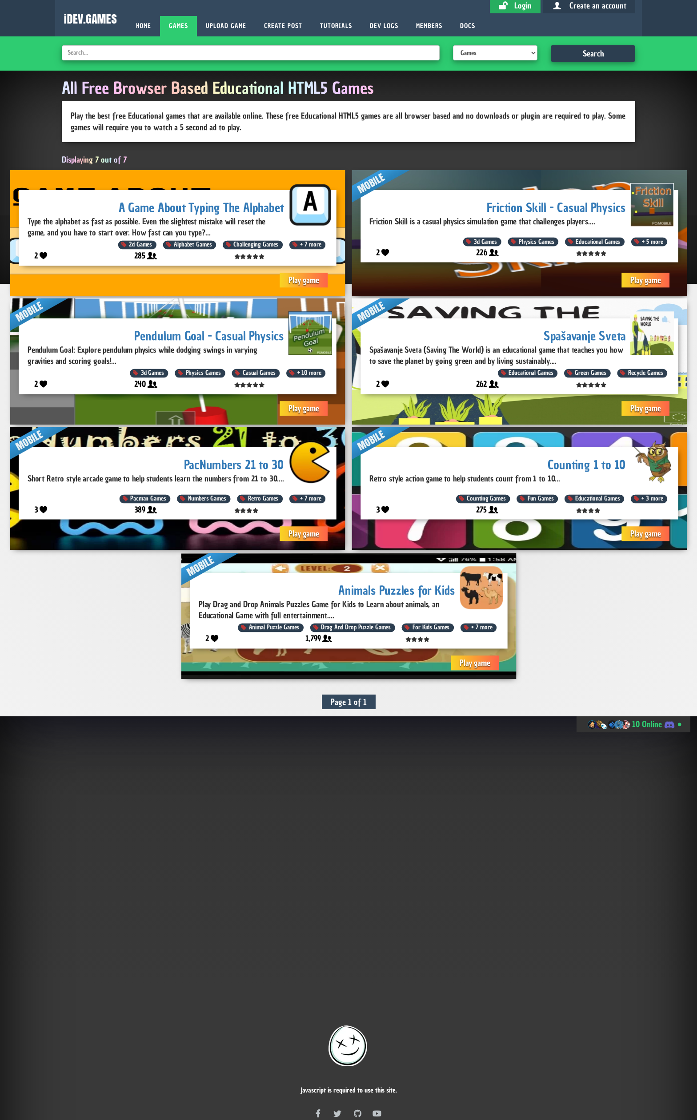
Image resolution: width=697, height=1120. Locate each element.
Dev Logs (384, 26)
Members (429, 26)
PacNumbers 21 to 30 (234, 464)
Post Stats (350, 1079)
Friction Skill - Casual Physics (556, 207)
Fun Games (541, 499)
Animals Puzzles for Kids (396, 590)
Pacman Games (148, 499)
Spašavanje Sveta (585, 336)
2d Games (140, 244)
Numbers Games (207, 499)
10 (309, 373)
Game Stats (283, 1079)
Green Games (590, 373)
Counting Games (486, 499)
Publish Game (320, 1041)
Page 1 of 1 (349, 701)
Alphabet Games (193, 244)
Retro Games (263, 499)
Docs (467, 26)
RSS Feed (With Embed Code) (368, 1054)
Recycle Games (645, 373)
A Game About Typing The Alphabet (201, 207)
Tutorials (336, 26)
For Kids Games (431, 627)
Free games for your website (349, 1027)
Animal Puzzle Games (273, 627)
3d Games (485, 241)
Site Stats (491, 1079)
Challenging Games (255, 244)
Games (178, 26)
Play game (303, 279)
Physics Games (536, 241)
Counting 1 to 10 (587, 464)
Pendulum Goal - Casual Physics (209, 336)
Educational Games (598, 241)
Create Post (283, 26)
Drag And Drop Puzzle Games (356, 627)
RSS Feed (298, 1054)
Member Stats (421, 1079)
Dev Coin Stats (211, 1079)
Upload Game (226, 26)
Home (143, 26)
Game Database (375, 1041)
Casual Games (259, 373)
